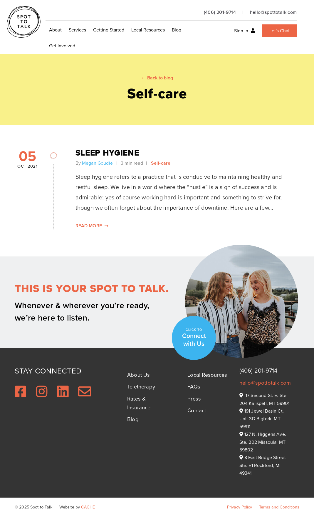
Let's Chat (279, 30)
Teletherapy (141, 387)
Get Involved (62, 45)
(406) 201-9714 (220, 12)
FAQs (193, 387)
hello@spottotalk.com (273, 12)
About (55, 29)
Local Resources (148, 29)
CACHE (88, 507)
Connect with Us (194, 337)
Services (77, 29)
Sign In (244, 30)
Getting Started (108, 29)
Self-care (160, 163)
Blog (176, 29)
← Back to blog (157, 77)
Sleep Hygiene (107, 153)
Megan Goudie (97, 163)
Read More (92, 225)
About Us (138, 375)
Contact (196, 410)
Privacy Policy (239, 507)
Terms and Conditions (279, 507)
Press (194, 399)
